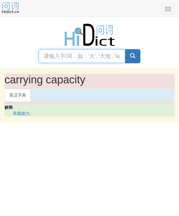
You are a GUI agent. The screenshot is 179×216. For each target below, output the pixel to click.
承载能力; (22, 113)
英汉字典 (17, 95)
